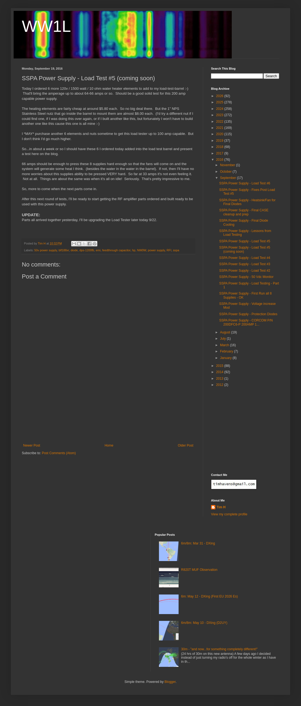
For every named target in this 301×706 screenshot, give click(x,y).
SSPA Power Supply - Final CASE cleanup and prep (244, 212)
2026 (220, 96)
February (227, 351)
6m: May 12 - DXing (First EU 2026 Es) (209, 596)
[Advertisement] (108, 420)
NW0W (141, 250)
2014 (220, 372)
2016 (220, 160)
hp (134, 250)
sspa (176, 250)
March (225, 345)
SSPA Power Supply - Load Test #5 (244, 241)
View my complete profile (229, 514)
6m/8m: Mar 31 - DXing (198, 543)
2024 (220, 109)
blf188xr (64, 250)
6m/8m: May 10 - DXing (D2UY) (204, 623)
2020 (220, 134)
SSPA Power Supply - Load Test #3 (244, 264)
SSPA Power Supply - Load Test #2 (244, 271)
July (223, 338)
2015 (220, 366)
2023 (220, 115)
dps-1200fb (86, 250)
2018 (220, 147)
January (226, 358)
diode (74, 250)
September (228, 178)
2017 (220, 153)
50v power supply (45, 250)
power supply (156, 250)
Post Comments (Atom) (59, 453)
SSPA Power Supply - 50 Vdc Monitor (246, 277)
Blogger (170, 682)
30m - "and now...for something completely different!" (219, 649)
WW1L (46, 26)
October (226, 172)
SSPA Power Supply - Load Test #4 (244, 258)
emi (98, 250)
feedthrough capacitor (116, 250)
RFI (169, 250)
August (225, 332)
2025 (220, 102)
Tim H (220, 507)
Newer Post (31, 445)
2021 (220, 128)
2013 (220, 378)
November (228, 165)
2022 (220, 121)
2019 (220, 141)
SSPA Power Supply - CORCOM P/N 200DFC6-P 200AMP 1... (246, 322)
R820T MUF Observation (199, 570)
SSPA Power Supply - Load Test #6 (244, 183)
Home (109, 445)
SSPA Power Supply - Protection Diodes (248, 314)
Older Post (185, 445)
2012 (220, 385)
